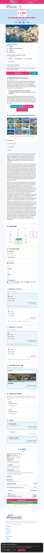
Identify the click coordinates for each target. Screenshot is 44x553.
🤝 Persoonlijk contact (18, 58)
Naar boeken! (18, 73)
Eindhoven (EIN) (32, 281)
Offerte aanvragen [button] (28, 106)
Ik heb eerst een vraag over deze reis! (22, 502)
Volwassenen (10, 262)
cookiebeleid (28, 547)
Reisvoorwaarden (9, 536)
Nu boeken (22, 500)
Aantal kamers (10, 370)
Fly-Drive (7, 528)
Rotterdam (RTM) (22, 281)
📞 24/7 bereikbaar (28, 58)
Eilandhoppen (8, 526)
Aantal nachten (10, 257)
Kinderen (9, 268)
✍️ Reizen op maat (10, 61)
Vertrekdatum (10, 251)
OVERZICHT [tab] (10, 140)
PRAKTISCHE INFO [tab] (11, 143)
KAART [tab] (9, 150)
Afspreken (8, 538)
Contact (7, 540)
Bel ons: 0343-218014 (33, 1)
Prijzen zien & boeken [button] (16, 106)
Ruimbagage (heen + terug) (12, 403)
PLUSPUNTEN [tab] (10, 146)
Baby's (9, 274)
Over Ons (7, 534)
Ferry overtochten (14, 437)
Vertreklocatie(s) (11, 280)
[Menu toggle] (20, 6)
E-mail (26, 1)
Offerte (34, 73)
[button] (8, 33)
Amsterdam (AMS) (13, 281)
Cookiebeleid (8, 530)
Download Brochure (22, 110)
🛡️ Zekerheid (9, 58)
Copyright (7, 532)
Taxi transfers (13, 423)
